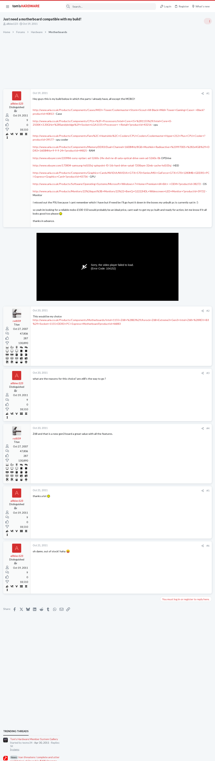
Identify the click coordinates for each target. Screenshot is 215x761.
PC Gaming (167, 273)
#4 (146, 454)
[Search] (100, 6)
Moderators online (168, 535)
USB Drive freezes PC (180, 500)
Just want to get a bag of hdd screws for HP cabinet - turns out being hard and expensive (184, 459)
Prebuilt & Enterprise (172, 474)
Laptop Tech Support (173, 525)
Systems (166, 222)
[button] (7, 6)
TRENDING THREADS (167, 204)
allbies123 (12, 23)
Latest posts (163, 396)
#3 (146, 398)
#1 (146, 93)
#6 (146, 571)
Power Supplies (169, 299)
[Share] (141, 93)
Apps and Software (171, 448)
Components (168, 507)
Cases (164, 411)
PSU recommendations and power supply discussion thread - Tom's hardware (184, 285)
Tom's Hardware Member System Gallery (185, 212)
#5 (146, 516)
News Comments (170, 251)
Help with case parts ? (180, 404)
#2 (146, 336)
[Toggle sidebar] (207, 21)
